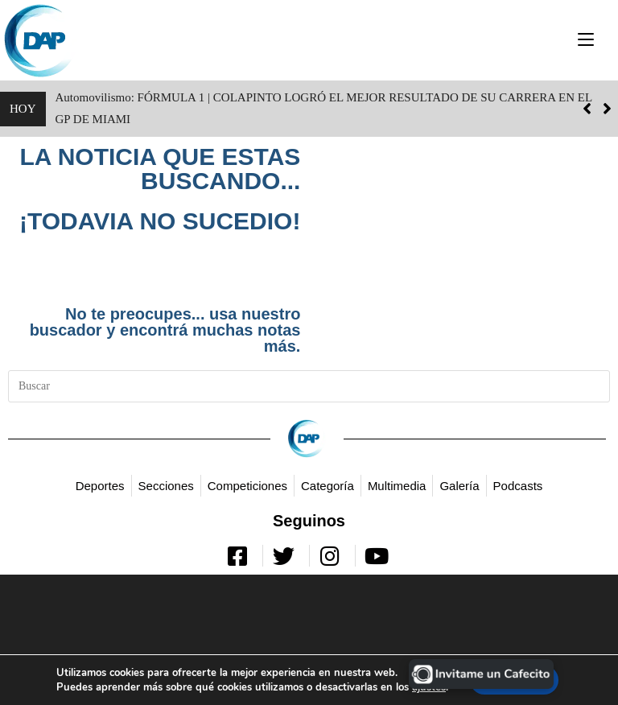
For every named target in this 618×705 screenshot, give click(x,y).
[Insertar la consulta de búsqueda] (309, 386)
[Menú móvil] (586, 40)
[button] (607, 108)
